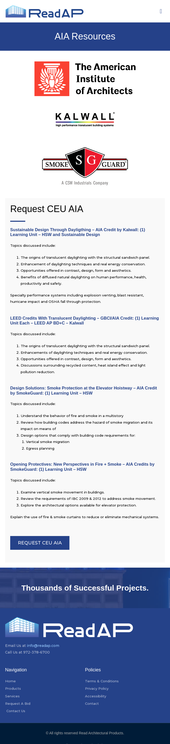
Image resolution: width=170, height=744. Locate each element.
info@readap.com (43, 645)
